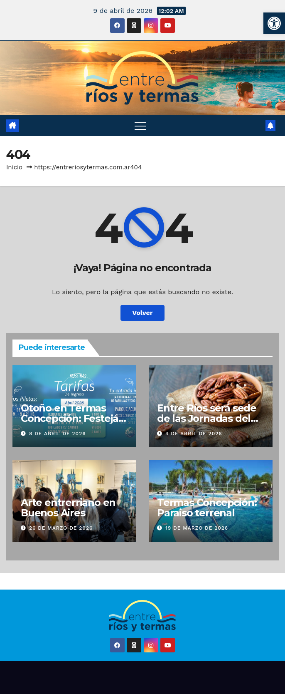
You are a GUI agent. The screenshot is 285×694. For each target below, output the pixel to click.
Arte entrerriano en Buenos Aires (68, 507)
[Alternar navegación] (140, 126)
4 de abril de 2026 (193, 433)
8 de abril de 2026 (57, 433)
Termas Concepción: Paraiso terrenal (206, 507)
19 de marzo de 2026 (196, 528)
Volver (142, 313)
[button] (274, 23)
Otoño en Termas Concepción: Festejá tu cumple (69, 418)
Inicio (14, 167)
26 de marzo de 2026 (61, 528)
